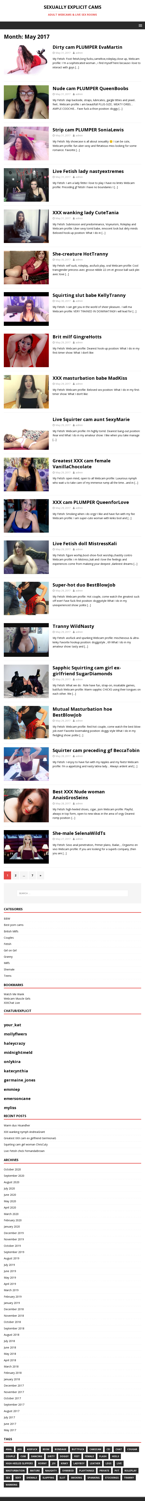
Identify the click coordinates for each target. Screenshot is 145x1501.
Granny (8, 956)
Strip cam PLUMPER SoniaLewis (88, 129)
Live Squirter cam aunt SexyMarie (91, 419)
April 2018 (10, 1360)
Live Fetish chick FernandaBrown (24, 1151)
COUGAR (132, 1449)
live (119, 1463)
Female (89, 1456)
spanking (93, 1477)
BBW (7, 918)
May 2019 (10, 1277)
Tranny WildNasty (73, 626)
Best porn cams (14, 925)
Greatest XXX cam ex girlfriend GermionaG (30, 1138)
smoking (76, 1477)
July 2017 (9, 1417)
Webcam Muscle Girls (17, 998)
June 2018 (10, 1347)
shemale (31, 1477)
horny (42, 1463)
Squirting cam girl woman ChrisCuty (26, 1144)
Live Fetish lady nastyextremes (88, 171)
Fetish (7, 944)
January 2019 (12, 1303)
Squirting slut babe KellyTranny (89, 295)
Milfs (7, 963)
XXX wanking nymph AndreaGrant (24, 1132)
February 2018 (13, 1373)
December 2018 (14, 1309)
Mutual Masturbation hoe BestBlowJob (82, 712)
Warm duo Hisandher (17, 1125)
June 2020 (10, 1194)
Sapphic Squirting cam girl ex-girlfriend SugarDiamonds (87, 670)
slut (62, 1477)
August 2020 (11, 1182)
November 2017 (14, 1392)
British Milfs (11, 931)
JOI (53, 1463)
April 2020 (10, 1207)
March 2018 (11, 1366)
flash (103, 1456)
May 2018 (10, 1354)
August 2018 (11, 1334)
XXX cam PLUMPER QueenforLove (91, 502)
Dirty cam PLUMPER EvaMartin (87, 47)
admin (79, 52)
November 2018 (14, 1315)
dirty (51, 1456)
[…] (77, 67)
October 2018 (12, 1322)
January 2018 (12, 1379)
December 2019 (14, 1233)
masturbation (15, 1470)
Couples (9, 937)
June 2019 (10, 1271)
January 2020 (12, 1226)
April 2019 (10, 1284)
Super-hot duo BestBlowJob (84, 585)
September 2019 (14, 1252)
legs (108, 1463)
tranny (129, 1477)
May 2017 (10, 1430)
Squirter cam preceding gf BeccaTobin (96, 750)
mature (35, 1470)
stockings (112, 1477)
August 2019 (11, 1258)
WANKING (11, 1484)
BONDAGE (60, 1449)
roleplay (131, 1470)
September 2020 (14, 1175)
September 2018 (14, 1328)
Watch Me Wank (14, 994)
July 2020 (9, 1188)
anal (9, 1449)
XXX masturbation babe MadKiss (90, 378)
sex (8, 1477)
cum (23, 1456)
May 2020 (10, 1201)
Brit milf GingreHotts (77, 336)
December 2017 (14, 1385)
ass (19, 1449)
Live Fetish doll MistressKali (85, 543)
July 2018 (9, 1341)
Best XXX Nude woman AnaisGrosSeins (79, 794)
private (104, 1470)
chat (119, 1449)
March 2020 (11, 1214)
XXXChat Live (12, 1003)
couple (10, 1456)
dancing (36, 1456)
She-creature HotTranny (80, 254)
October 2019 (12, 1246)
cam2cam (95, 1449)
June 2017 (10, 1424)
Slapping (48, 1477)
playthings (86, 1470)
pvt (117, 1470)
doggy (64, 1456)
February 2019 (13, 1296)
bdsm (46, 1449)
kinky (64, 1463)
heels (115, 1456)
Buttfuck (78, 1449)
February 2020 (13, 1220)
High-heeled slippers (19, 1463)
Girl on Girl (10, 950)
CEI (108, 1449)
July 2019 (9, 1265)
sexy (18, 1477)
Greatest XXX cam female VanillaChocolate (82, 463)
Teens (7, 975)
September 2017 (14, 1404)
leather (95, 1463)
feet (77, 1456)
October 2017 (12, 1398)
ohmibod (68, 1470)
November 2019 (14, 1239)
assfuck (32, 1449)
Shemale (9, 969)
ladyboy (79, 1463)
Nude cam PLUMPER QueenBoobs (90, 88)
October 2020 (12, 1169)
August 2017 (11, 1411)
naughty (51, 1470)
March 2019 (11, 1290)
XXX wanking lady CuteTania (86, 212)
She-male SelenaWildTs (79, 833)
